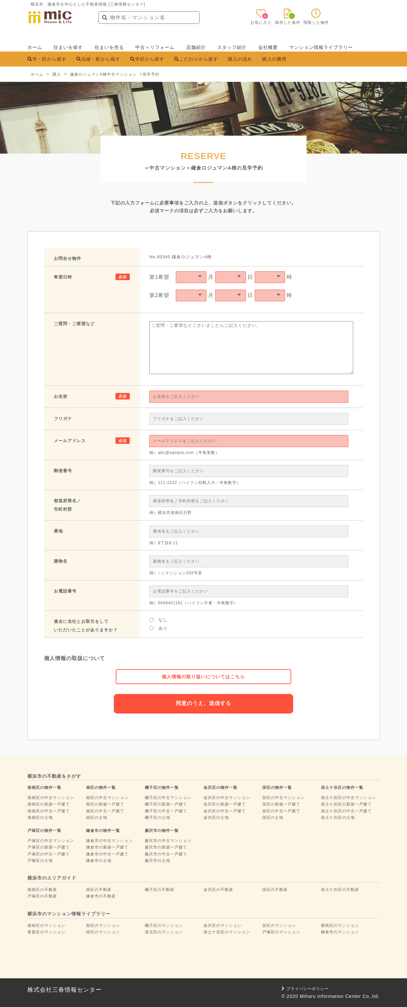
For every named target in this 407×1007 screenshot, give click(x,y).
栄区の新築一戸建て (281, 804)
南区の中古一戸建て (105, 811)
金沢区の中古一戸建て (225, 811)
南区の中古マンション (107, 797)
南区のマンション (103, 925)
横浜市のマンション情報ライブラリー (69, 913)
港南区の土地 (40, 817)
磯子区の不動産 (159, 889)
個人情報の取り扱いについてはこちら (203, 676)
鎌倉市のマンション (340, 932)
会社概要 (268, 47)
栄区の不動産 (275, 889)
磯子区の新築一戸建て (166, 804)
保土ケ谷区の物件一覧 (342, 787)
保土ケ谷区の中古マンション (348, 797)
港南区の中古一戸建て (48, 811)
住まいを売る (109, 47)
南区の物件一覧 (101, 787)
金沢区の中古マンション (227, 797)
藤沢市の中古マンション (168, 840)
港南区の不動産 (42, 889)
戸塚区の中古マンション (50, 840)
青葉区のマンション (46, 932)
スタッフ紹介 (232, 47)
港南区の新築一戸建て (48, 804)
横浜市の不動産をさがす (54, 776)
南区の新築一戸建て (105, 804)
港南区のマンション (46, 925)
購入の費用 (274, 59)
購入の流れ (240, 59)
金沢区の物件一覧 (220, 787)
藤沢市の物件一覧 (162, 830)
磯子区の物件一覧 (162, 787)
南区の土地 (96, 817)
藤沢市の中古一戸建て (166, 854)
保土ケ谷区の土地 (338, 817)
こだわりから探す (196, 59)
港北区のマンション (164, 932)
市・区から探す (47, 59)
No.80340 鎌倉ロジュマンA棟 (180, 256)
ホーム (34, 47)
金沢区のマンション (223, 925)
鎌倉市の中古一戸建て (107, 854)
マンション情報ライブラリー (321, 47)
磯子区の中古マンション (168, 797)
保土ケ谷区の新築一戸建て (346, 804)
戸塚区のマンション (281, 932)
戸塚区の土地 (40, 860)
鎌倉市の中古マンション (109, 840)
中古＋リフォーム (154, 47)
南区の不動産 (99, 889)
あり (158, 628)
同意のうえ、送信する (203, 703)
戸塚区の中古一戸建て (48, 854)
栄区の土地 (272, 817)
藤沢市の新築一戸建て (166, 847)
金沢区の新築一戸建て (225, 804)
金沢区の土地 (216, 817)
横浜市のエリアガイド (51, 877)
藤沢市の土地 (157, 860)
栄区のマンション (279, 925)
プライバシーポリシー (305, 988)
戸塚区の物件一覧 (44, 830)
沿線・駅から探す (98, 59)
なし (158, 619)
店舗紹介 (196, 47)
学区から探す (147, 59)
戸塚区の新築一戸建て (48, 847)
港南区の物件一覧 (44, 787)
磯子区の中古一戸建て (166, 811)
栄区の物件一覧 (277, 787)
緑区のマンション (103, 932)
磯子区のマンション (164, 925)
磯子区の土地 (157, 817)
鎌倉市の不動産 (101, 896)
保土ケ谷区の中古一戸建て (346, 811)
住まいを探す (68, 47)
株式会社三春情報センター (64, 989)
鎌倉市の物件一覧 (103, 830)
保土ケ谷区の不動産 (340, 889)
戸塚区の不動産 (42, 896)
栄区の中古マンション (283, 797)
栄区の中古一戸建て (281, 811)
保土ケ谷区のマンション (227, 932)
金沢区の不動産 (218, 889)
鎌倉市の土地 (99, 860)
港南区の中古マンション (50, 797)
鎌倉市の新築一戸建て (107, 847)
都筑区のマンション (340, 925)
